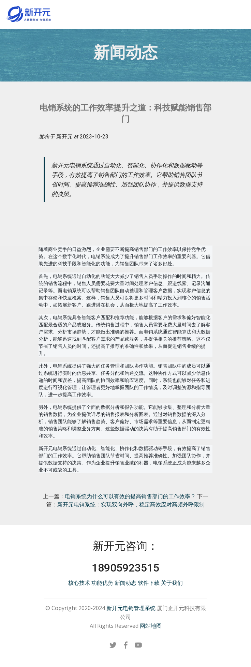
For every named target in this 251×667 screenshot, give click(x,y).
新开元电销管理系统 (131, 608)
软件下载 (149, 583)
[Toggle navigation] (240, 11)
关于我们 (172, 583)
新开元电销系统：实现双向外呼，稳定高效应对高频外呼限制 (131, 504)
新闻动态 (125, 583)
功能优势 (102, 583)
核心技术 (79, 583)
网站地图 (151, 625)
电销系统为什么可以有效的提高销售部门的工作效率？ (130, 496)
